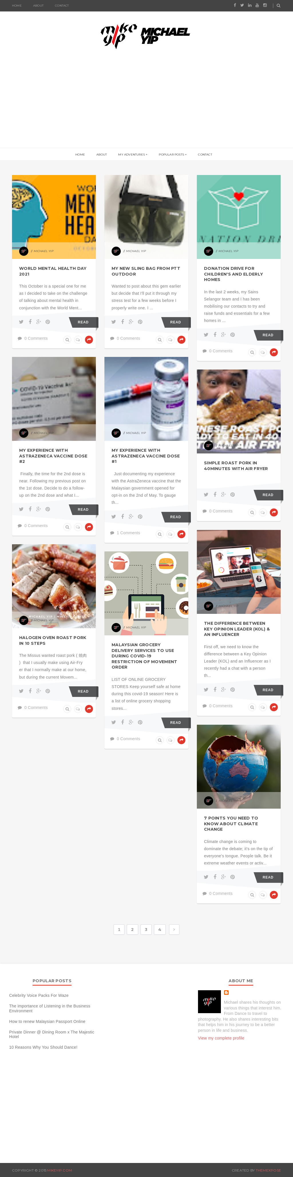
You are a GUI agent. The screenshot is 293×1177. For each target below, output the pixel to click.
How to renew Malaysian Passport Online (47, 1021)
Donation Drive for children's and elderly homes (233, 274)
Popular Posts (171, 154)
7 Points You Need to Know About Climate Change (231, 824)
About (38, 5)
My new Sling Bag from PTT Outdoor (146, 271)
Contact (62, 5)
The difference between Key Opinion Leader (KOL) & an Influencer (237, 629)
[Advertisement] (146, 105)
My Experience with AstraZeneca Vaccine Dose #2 (53, 456)
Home (17, 5)
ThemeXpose (268, 1170)
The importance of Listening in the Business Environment (49, 1008)
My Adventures (131, 154)
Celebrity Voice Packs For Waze (39, 995)
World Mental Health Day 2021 (52, 271)
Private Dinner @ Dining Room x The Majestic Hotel (51, 1034)
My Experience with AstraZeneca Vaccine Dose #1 (146, 456)
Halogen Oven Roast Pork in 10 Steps (52, 640)
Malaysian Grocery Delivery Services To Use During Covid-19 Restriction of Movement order (144, 656)
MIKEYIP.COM (59, 1170)
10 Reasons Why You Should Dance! (43, 1047)
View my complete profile (221, 1038)
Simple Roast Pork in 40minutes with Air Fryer (236, 465)
